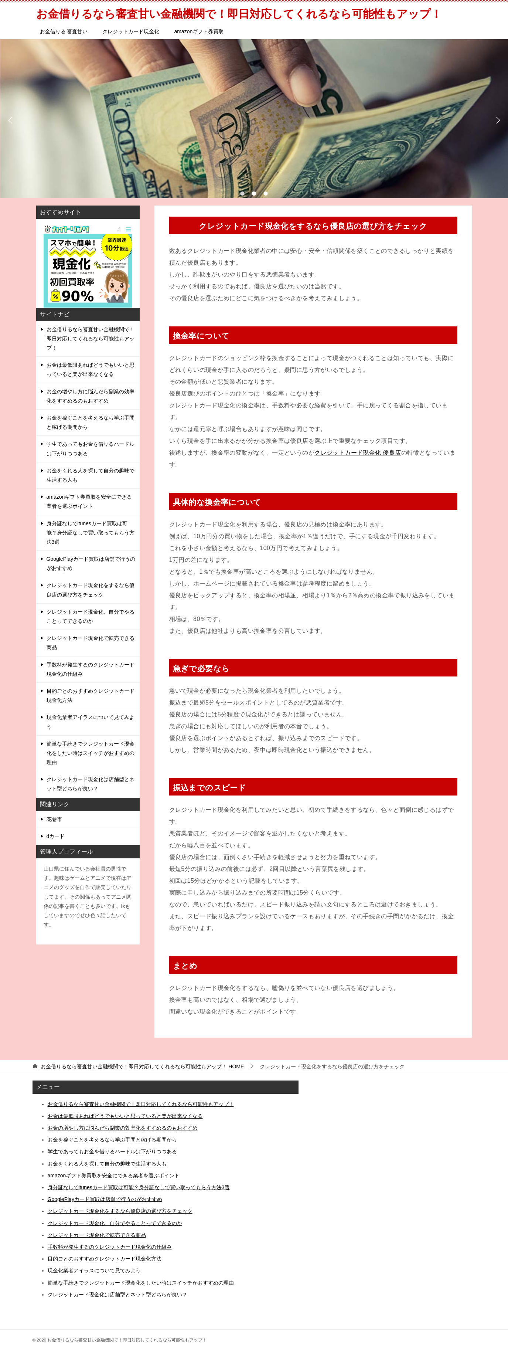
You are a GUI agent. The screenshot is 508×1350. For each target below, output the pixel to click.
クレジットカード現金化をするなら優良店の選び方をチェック (90, 589)
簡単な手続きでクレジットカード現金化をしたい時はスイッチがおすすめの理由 (90, 753)
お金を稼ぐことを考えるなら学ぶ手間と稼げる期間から (90, 422)
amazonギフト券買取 (199, 31)
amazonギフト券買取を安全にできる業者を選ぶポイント (89, 501)
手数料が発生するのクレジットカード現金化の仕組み (90, 669)
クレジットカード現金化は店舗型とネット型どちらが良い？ (90, 783)
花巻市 (54, 819)
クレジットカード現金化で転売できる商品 (90, 642)
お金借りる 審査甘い (64, 31)
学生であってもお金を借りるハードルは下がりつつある (90, 448)
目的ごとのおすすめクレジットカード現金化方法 (90, 695)
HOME (142, 1066)
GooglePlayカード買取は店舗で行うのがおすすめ (91, 563)
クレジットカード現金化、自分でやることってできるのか (90, 616)
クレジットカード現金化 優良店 (357, 453)
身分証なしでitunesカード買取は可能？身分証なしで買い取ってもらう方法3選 (90, 532)
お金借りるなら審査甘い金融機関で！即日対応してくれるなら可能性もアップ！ (90, 338)
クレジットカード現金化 (130, 31)
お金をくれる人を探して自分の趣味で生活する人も (90, 475)
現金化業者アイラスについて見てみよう (90, 721)
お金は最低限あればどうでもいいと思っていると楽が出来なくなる (90, 369)
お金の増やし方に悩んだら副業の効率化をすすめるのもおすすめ (90, 396)
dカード (56, 836)
